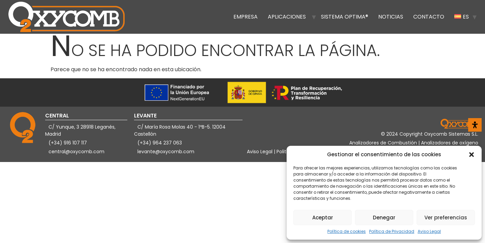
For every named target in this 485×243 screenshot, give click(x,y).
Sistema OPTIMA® (344, 17)
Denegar (384, 217)
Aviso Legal (429, 231)
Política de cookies (346, 231)
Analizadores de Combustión (383, 142)
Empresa (245, 17)
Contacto (428, 17)
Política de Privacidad (391, 231)
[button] (471, 154)
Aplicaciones (287, 17)
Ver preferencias (445, 217)
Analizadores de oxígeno (449, 142)
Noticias (390, 17)
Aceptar (322, 217)
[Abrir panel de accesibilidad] (475, 125)
